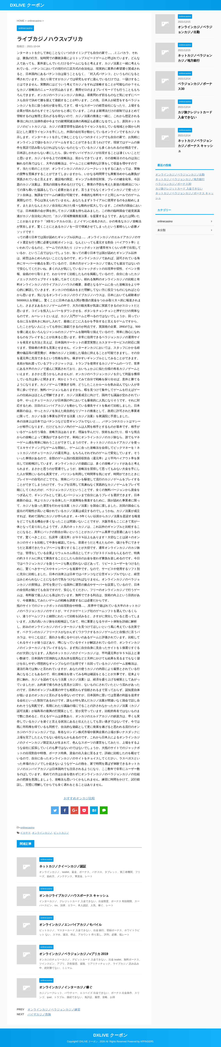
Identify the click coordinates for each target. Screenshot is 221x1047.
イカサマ (25, 832)
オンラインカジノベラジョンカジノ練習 (54, 1009)
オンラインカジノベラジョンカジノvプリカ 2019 (73, 954)
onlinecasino (27, 827)
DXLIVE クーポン (27, 5)
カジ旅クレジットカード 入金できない (179, 188)
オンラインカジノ (42, 832)
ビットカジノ (61, 832)
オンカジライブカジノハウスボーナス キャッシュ (74, 895)
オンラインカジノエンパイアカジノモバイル (70, 924)
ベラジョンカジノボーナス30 (173, 183)
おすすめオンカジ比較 (79, 798)
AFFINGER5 (146, 1041)
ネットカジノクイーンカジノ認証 (62, 866)
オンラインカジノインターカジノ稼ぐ (65, 987)
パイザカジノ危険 (39, 1014)
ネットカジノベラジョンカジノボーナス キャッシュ (195, 145)
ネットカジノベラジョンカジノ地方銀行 (180, 179)
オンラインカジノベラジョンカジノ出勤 (180, 174)
